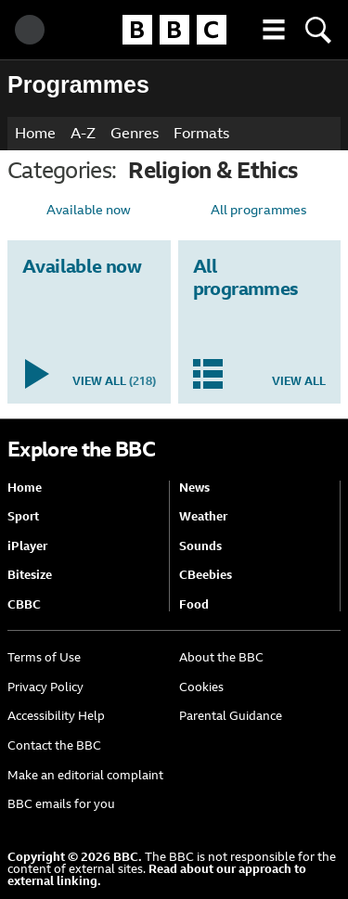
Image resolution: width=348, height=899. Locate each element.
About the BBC (221, 657)
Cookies (201, 687)
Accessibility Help (56, 716)
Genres (134, 133)
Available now (88, 209)
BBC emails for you (61, 804)
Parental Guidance (230, 716)
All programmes (259, 209)
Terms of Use (44, 657)
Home (35, 133)
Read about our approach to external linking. (156, 875)
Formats (201, 133)
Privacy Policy (45, 687)
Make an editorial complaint (85, 775)
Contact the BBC (54, 745)
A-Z (83, 133)
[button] (273, 29)
